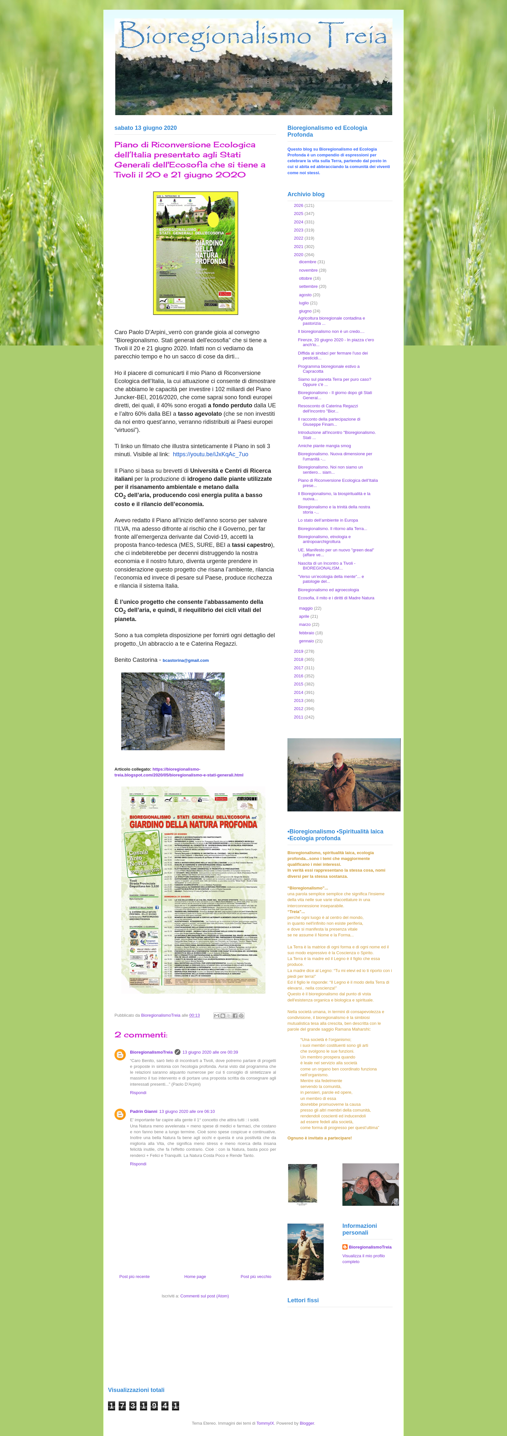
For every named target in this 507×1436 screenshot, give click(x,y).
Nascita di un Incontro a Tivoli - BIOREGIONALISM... (326, 566)
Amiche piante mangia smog (324, 445)
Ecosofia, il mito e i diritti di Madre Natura (336, 597)
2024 (299, 222)
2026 (299, 205)
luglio (304, 302)
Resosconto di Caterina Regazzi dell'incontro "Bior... (328, 408)
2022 (299, 238)
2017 (299, 667)
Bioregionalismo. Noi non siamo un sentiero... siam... (330, 470)
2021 (299, 246)
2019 (299, 651)
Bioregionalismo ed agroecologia (328, 589)
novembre (309, 270)
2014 (299, 692)
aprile (304, 616)
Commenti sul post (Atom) (204, 1296)
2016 (299, 675)
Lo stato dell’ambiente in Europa (328, 520)
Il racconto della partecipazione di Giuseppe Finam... (329, 422)
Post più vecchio (256, 1276)
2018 (299, 659)
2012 (299, 708)
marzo (305, 624)
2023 (299, 230)
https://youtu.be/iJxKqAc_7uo (210, 454)
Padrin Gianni (143, 1111)
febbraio (307, 632)
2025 (299, 213)
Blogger (307, 1423)
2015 (299, 684)
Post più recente (134, 1276)
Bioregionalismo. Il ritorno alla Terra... (332, 528)
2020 (299, 254)
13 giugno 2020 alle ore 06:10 (187, 1111)
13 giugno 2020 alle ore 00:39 (210, 1052)
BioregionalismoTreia (151, 1052)
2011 (299, 717)
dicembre (308, 261)
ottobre (306, 278)
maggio (306, 608)
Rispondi (138, 1092)
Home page (195, 1276)
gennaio (307, 641)
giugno (306, 311)
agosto (306, 294)
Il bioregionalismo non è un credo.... (331, 331)
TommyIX (265, 1423)
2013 (299, 700)
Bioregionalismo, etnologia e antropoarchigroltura (324, 539)
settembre (309, 286)
